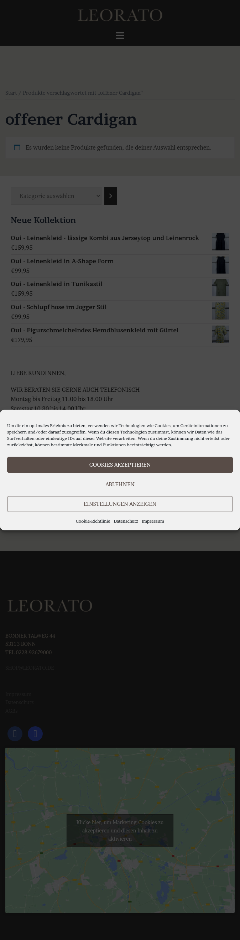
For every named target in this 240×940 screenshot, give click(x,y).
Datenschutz (126, 520)
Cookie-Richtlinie (93, 520)
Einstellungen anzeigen (120, 503)
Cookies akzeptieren (120, 464)
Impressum (153, 520)
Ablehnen (120, 484)
